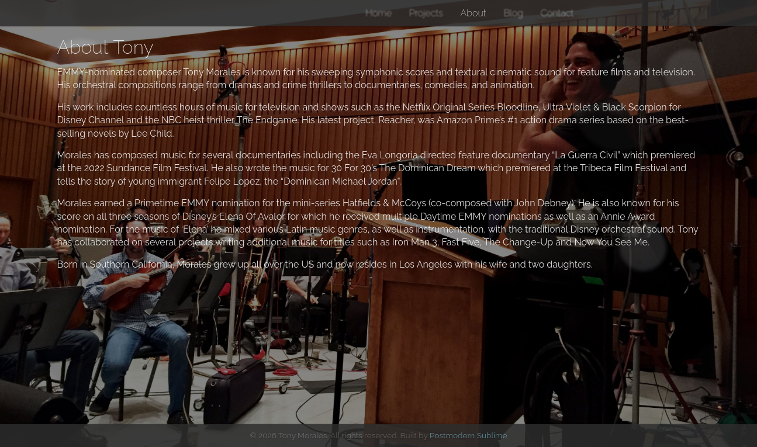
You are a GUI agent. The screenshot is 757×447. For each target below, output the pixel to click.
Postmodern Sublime (468, 435)
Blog (513, 13)
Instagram (613, 13)
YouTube (652, 13)
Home (378, 13)
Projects (426, 13)
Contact (557, 13)
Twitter (594, 13)
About (473, 13)
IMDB (687, 13)
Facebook (628, 13)
